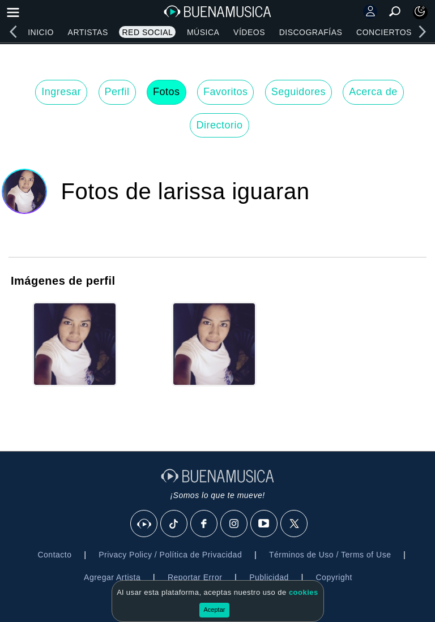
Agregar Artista (112, 577)
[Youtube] (264, 524)
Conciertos (384, 32)
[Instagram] (234, 524)
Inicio (41, 32)
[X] (294, 524)
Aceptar (214, 609)
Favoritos (225, 91)
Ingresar (61, 91)
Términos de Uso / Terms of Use (330, 554)
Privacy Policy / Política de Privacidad (170, 554)
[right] (422, 31)
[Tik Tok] (174, 524)
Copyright (334, 577)
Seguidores (298, 91)
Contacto (54, 554)
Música (203, 32)
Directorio (219, 125)
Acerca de (373, 91)
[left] (13, 31)
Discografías (311, 32)
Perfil (117, 91)
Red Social (147, 32)
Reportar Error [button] (195, 577)
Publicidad (269, 577)
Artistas (88, 32)
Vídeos (249, 32)
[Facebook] (204, 524)
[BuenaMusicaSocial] (144, 524)
